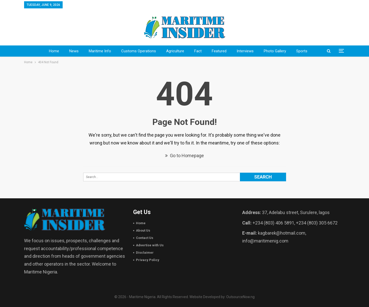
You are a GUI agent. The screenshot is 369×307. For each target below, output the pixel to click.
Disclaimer (145, 252)
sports (301, 51)
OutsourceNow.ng (240, 297)
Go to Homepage (184, 155)
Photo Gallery (275, 51)
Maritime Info (100, 51)
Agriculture (175, 51)
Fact (198, 51)
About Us (143, 230)
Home (54, 51)
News (74, 51)
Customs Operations (138, 51)
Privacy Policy (147, 260)
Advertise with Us (150, 245)
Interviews (245, 51)
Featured (219, 51)
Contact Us (144, 238)
